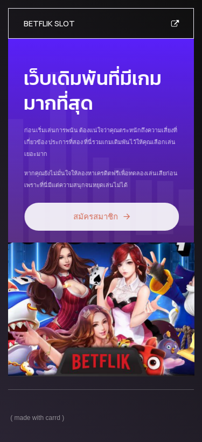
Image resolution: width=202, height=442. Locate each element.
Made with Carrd (37, 418)
